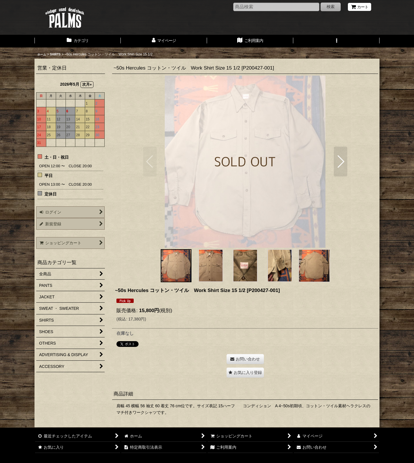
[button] (336, 41)
